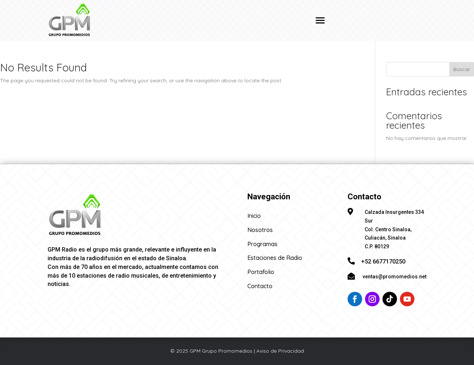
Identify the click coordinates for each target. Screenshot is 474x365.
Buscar (461, 69)
